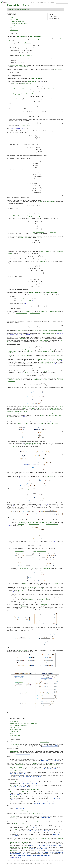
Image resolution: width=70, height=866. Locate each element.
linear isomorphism (21, 313)
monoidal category (23, 355)
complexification (23, 423)
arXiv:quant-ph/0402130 (36, 845)
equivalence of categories (21, 421)
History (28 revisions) (37, 863)
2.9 (14, 591)
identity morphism (38, 570)
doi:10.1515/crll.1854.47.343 (50, 746)
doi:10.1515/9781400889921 (22, 776)
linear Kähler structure (25, 299)
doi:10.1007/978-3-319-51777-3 (43, 803)
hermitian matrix (15, 727)
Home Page (32, 2)
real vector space (20, 39)
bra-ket (12, 733)
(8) (40, 506)
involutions (12, 381)
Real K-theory (44, 340)
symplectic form (17, 99)
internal (50, 363)
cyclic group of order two (46, 351)
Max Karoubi (13, 816)
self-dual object (19, 551)
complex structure (41, 39)
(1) (26, 303)
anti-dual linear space (47, 333)
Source (50, 863)
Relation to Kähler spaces (20, 23)
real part (15, 83)
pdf (28, 786)
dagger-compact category (36, 838)
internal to (37, 584)
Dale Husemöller (22, 832)
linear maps (45, 588)
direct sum (21, 524)
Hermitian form (22, 36)
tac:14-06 (34, 848)
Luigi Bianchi (14, 751)
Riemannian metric (18, 88)
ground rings (45, 821)
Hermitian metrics (25, 125)
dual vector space (35, 313)
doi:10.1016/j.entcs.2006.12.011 (27, 855)
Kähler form (23, 725)
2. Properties (14, 19)
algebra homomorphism (46, 362)
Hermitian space (35, 36)
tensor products (27, 406)
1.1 (41, 81)
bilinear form (27, 43)
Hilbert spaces (19, 764)
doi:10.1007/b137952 (20, 786)
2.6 (43, 378)
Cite (43, 863)
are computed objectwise (54, 408)
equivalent (50, 378)
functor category (13, 351)
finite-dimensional (44, 311)
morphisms (35, 330)
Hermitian (38, 522)
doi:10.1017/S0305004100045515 (36, 830)
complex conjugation (26, 55)
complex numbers (41, 359)
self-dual (25, 583)
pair (26, 587)
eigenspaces (27, 489)
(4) (61, 360)
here (11, 408)
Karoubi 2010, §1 (31, 334)
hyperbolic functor (54, 413)
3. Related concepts (16, 28)
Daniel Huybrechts (15, 785)
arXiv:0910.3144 (42, 848)
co (35, 551)
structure (47, 838)
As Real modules (17, 25)
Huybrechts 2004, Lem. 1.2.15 (18, 128)
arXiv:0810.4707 (45, 817)
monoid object (43, 363)
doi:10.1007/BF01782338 (49, 768)
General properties (18, 21)
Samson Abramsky (15, 842)
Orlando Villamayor (23, 826)
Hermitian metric (24, 237)
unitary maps (23, 598)
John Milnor (13, 832)
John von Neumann (17, 767)
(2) (32, 300)
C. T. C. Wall (13, 829)
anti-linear (20, 330)
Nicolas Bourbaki (15, 781)
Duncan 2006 (14, 857)
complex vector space (16, 65)
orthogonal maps (48, 598)
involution (49, 350)
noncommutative (36, 821)
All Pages (37, 2)
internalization (23, 650)
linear (44, 350)
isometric (13, 444)
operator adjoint (58, 609)
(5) (23, 372)
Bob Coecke (24, 842)
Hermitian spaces (51, 292)
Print (47, 863)
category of (45, 371)
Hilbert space (58, 69)
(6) (23, 443)
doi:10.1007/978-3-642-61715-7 (29, 783)
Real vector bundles (54, 421)
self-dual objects (44, 599)
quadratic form (22, 723)
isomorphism (49, 476)
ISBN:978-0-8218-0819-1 (17, 794)
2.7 (55, 541)
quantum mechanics (53, 764)
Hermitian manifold (15, 729)
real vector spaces (26, 350)
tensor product (54, 355)
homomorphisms (22, 590)
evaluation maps (41, 551)
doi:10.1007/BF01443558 (23, 754)
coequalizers (59, 406)
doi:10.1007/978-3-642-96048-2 (19, 773)
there (24, 416)
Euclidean (55, 583)
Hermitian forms (35, 78)
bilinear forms (17, 216)
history (37, 860)
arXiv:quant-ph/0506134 (44, 855)
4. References (14, 30)
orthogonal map (37, 236)
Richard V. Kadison (15, 791)
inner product (26, 311)
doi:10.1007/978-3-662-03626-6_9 (50, 760)
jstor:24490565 (32, 827)
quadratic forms (44, 742)
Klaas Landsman (15, 801)
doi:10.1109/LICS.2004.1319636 (52, 845)
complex (32, 522)
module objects (53, 371)
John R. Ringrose (27, 791)
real (26, 443)
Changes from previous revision (26, 863)
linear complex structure (39, 294)
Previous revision (17, 863)
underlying (29, 216)
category (44, 330)
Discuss (11, 863)
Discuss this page (51, 2)
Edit (7, 863)
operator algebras (33, 789)
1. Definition (13, 17)
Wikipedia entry (36, 776)
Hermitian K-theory (15, 735)
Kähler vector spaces (35, 292)
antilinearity (41, 261)
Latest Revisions (43, 2)
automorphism (45, 568)
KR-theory (43, 415)
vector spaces (19, 356)
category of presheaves (35, 408)
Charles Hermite (14, 744)
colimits (23, 408)
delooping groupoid (29, 351)
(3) (9, 525)
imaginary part (17, 94)
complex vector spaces (55, 330)
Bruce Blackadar (14, 796)
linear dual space (34, 524)
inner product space (34, 443)
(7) (13, 506)
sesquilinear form (32, 723)
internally (22, 338)
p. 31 (19, 857)
